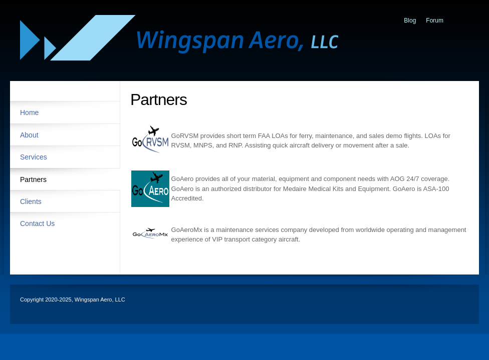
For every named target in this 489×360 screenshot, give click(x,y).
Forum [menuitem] (434, 21)
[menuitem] (65, 112)
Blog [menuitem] (410, 21)
